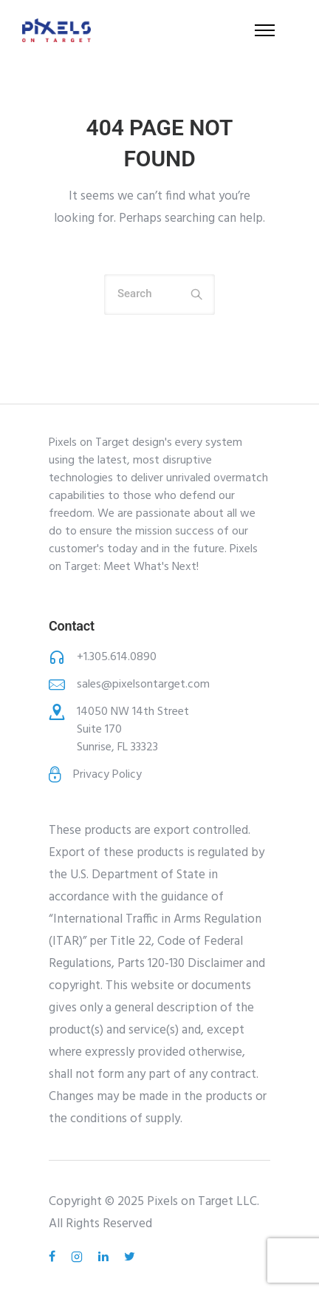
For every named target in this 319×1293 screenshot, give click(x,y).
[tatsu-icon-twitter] (129, 1256)
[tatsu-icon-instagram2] (79, 1256)
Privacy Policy (107, 774)
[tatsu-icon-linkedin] (105, 1256)
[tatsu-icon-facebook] (54, 1256)
